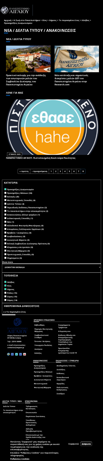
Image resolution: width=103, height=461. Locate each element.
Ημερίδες (61, 383)
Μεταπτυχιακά (40, 383)
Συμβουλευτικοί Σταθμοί (41, 336)
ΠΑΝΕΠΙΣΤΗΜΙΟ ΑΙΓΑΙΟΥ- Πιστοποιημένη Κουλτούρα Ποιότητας (41, 157)
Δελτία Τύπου (9, 406)
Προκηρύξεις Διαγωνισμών (40, 367)
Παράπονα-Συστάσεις (35, 416)
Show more (7, 262)
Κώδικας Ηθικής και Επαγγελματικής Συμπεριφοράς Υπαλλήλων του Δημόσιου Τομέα (67, 340)
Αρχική (7, 20)
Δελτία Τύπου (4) (15, 204)
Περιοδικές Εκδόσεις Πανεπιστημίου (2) (27, 207)
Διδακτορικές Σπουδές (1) (20, 218)
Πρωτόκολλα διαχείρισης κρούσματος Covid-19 (67, 350)
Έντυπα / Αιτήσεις (42, 341)
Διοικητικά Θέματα (42, 380)
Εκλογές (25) (13, 196)
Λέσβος (85, 20)
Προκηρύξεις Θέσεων (43, 372)
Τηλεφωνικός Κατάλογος (31, 407)
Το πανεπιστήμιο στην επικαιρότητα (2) (27, 211)
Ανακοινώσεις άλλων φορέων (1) (23, 214)
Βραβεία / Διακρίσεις (43, 376)
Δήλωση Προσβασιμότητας (34, 430)
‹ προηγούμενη (39, 171)
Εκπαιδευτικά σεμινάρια (63, 378)
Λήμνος (52, 20)
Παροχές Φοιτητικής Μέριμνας (43, 330)
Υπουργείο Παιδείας (43, 345)
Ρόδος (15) (12, 293)
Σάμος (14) (12, 300)
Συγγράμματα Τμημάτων (64, 326)
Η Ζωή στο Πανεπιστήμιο (27, 20)
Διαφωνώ (86, 444)
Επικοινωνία (31, 412)
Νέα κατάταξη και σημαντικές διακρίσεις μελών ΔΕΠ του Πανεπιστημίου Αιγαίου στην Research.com (71, 80)
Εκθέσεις (60, 373)
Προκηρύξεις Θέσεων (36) (19, 193)
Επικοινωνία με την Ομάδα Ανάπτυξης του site (35, 437)
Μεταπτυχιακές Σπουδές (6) (21, 200)
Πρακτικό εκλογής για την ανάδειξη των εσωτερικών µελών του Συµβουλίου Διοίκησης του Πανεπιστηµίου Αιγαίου (26, 80)
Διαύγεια (38, 349)
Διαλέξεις (61, 369)
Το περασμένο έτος (69, 20)
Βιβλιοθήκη (39, 325)
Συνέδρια (61, 394)
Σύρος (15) (12, 296)
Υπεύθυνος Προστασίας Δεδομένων (31, 422)
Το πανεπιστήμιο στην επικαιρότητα (13, 411)
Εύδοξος (38, 353)
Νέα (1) (10, 222)
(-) (4, 312)
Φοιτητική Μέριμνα (42, 387)
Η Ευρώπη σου (64, 331)
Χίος (44, 20)
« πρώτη (23, 171)
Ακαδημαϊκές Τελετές (66, 366)
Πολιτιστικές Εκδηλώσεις (62, 388)
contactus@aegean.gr (16, 348)
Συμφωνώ (73, 443)
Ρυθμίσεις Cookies (19, 458)
